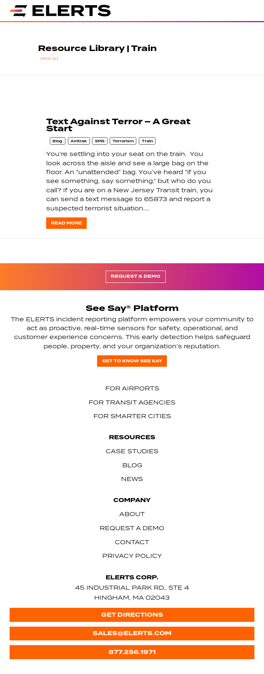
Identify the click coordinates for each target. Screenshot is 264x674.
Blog (57, 141)
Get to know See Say (132, 361)
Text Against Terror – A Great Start (118, 125)
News (132, 479)
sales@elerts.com (132, 633)
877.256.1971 (132, 652)
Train (147, 141)
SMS (99, 141)
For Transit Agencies (132, 402)
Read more (66, 223)
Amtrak (79, 141)
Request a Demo (135, 276)
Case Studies (132, 451)
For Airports (132, 388)
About (132, 514)
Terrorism (123, 141)
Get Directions (132, 614)
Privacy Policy (132, 556)
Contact (132, 542)
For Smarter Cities (132, 416)
